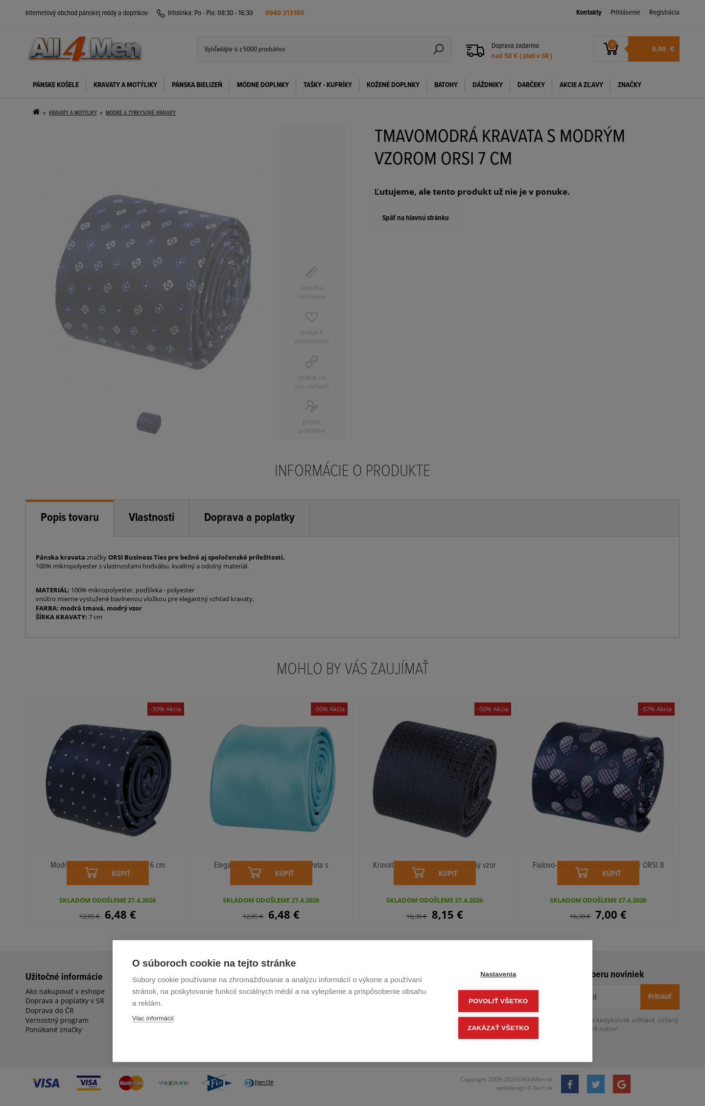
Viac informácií (153, 1021)
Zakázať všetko (514, 1028)
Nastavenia (514, 976)
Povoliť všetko (513, 1002)
